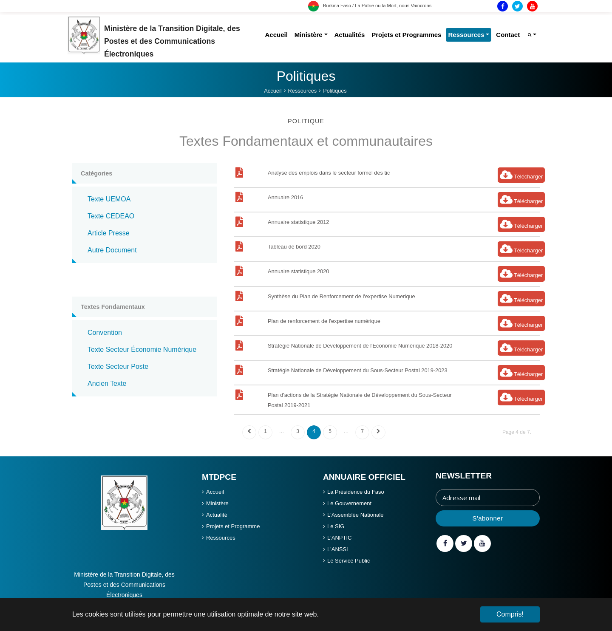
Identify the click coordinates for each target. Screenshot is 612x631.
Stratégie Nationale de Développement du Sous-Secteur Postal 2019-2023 (358, 370)
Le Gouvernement (349, 503)
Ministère (217, 503)
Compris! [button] (510, 614)
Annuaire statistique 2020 (298, 271)
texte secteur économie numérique (142, 349)
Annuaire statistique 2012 (298, 222)
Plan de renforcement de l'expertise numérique (324, 321)
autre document (112, 250)
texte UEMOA (109, 199)
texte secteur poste (118, 366)
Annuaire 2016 (285, 197)
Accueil (215, 492)
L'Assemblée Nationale (355, 515)
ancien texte (107, 383)
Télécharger (521, 175)
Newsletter (464, 475)
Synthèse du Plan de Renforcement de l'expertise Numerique (341, 296)
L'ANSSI (337, 549)
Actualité (216, 515)
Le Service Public (348, 560)
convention (105, 332)
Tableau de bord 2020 (294, 246)
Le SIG (335, 526)
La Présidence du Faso (355, 492)
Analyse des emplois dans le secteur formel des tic (329, 173)
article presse (109, 233)
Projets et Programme (233, 526)
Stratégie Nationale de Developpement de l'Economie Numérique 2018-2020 (360, 345)
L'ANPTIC (339, 538)
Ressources (220, 538)
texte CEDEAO (111, 216)
